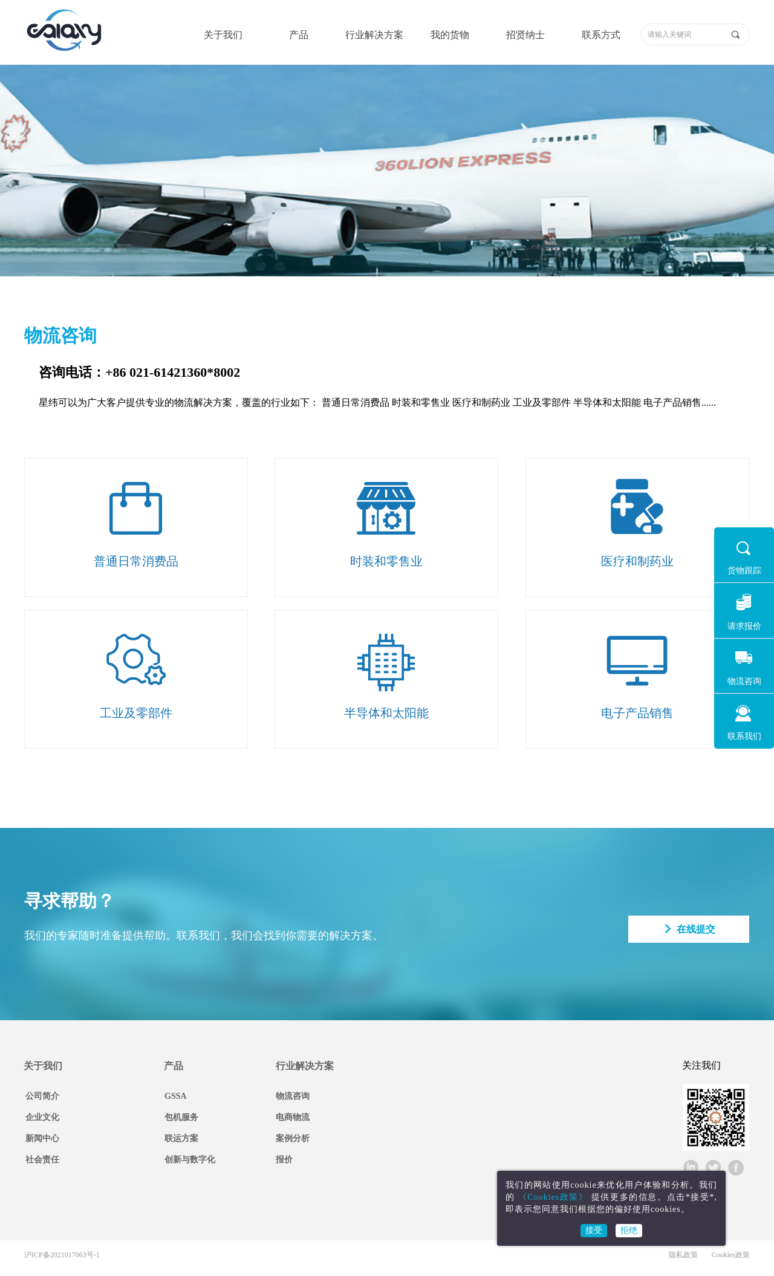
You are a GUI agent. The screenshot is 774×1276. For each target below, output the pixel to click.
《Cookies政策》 (553, 1197)
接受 (593, 1230)
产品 (298, 35)
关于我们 (223, 35)
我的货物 (450, 35)
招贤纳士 (525, 35)
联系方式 (601, 35)
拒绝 (628, 1230)
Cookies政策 (731, 1255)
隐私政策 (683, 1255)
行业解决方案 (374, 35)
